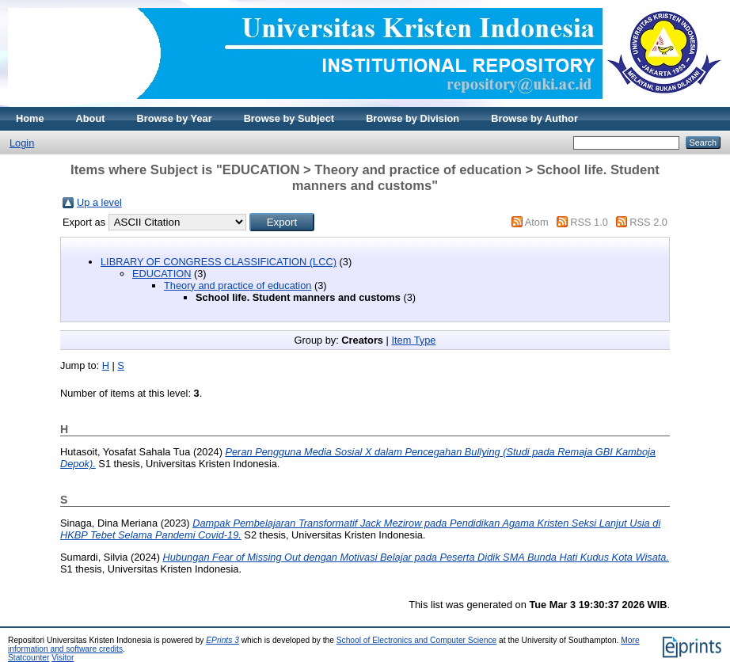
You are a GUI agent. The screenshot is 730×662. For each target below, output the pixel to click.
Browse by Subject (289, 118)
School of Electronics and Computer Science (416, 640)
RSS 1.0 (589, 222)
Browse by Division (412, 118)
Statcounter (28, 657)
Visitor (62, 657)
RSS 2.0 (648, 222)
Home (30, 118)
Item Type (413, 340)
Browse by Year (174, 118)
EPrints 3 (222, 640)
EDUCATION (161, 274)
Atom (537, 222)
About (90, 118)
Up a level (99, 202)
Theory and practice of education (237, 285)
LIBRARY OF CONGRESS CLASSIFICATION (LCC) (218, 262)
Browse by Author (534, 118)
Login (22, 143)
